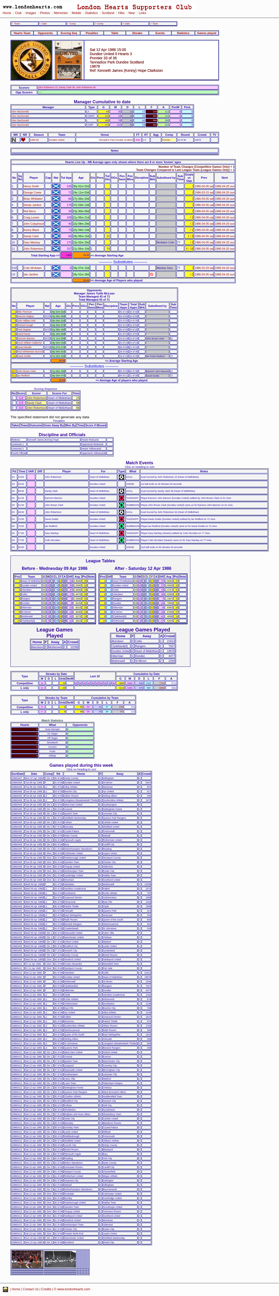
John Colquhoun (34, 223)
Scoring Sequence (45, 388)
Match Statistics (52, 720)
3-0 (138, 140)
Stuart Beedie (24, 347)
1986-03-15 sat (204, 192)
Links (142, 13)
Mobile (76, 13)
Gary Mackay (32, 242)
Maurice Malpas (25, 316)
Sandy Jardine (32, 205)
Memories (61, 13)
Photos (45, 13)
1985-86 (34, 140)
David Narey (23, 334)
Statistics (91, 13)
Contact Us (31, 1289)
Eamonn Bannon (26, 338)
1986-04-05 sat (204, 186)
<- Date (43, 23)
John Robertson (33, 248)
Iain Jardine (31, 274)
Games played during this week (81, 765)
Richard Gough (25, 325)
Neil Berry (30, 211)
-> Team (154, 23)
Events (160, 33)
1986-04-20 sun (224, 186)
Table (114, 33)
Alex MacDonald (20, 111)
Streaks (137, 33)
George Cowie (32, 192)
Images (31, 13)
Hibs (121, 13)
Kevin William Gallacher (29, 342)
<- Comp (71, 23)
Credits (46, 1289)
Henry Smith (31, 186)
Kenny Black (31, 229)
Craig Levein (31, 217)
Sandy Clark (31, 236)
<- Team (15, 23)
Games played (206, 33)
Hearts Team (22, 33)
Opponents (45, 33)
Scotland (108, 13)
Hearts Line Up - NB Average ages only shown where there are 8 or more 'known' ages (123, 162)
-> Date (126, 23)
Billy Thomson (24, 312)
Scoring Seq (68, 33)
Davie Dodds (24, 356)
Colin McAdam (33, 267)
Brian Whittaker (33, 198)
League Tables (100, 560)
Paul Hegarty (24, 329)
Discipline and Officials (62, 434)
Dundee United (56, 140)
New (132, 13)
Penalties (92, 33)
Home (7, 13)
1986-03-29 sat (204, 267)
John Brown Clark (26, 371)
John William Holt (26, 320)
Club (18, 13)
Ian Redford (23, 375)
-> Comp (98, 23)
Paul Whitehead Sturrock (30, 351)
